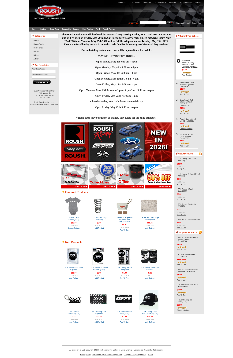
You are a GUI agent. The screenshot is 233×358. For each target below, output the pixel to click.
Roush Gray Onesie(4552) (73, 219)
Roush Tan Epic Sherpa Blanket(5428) (150, 219)
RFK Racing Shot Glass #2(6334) (74, 269)
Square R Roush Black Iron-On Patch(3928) (186, 136)
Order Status (135, 2)
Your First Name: (38, 69)
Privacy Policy (85, 354)
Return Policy (97, 354)
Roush (36, 40)
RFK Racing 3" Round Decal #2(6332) (99, 269)
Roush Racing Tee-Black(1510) (185, 301)
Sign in (182, 2)
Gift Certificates (160, 2)
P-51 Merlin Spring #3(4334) (99, 219)
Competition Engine (131, 354)
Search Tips (196, 23)
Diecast (36, 51)
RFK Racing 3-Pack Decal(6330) (124, 269)
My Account (121, 2)
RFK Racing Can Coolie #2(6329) (150, 269)
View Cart (172, 2)
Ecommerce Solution (142, 350)
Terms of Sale (109, 354)
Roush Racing (39, 44)
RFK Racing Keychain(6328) (74, 312)
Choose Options (74, 228)
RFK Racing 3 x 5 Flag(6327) (99, 312)
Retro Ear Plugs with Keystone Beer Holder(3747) (125, 220)
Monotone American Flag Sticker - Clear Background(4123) (190, 63)
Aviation (119, 354)
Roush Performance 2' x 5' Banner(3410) (188, 286)
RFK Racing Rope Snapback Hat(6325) (150, 312)
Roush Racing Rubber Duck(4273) (186, 255)
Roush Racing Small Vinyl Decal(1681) (188, 120)
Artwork (36, 59)
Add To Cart (99, 228)
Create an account (194, 2)
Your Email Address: (40, 75)
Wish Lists (147, 2)
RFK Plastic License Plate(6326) (124, 312)
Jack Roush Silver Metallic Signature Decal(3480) (187, 85)
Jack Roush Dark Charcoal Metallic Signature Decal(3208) (186, 103)
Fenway (143, 354)
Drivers (36, 55)
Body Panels (38, 48)
